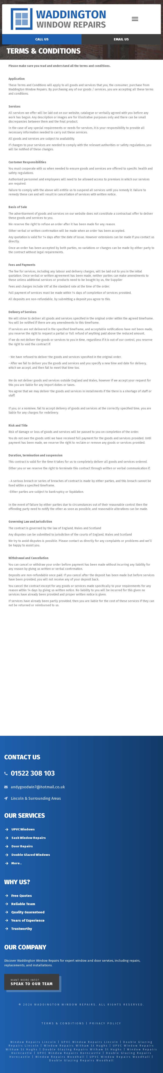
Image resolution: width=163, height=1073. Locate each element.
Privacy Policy (105, 1023)
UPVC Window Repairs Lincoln (89, 1042)
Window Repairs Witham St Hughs (76, 1045)
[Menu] (135, 19)
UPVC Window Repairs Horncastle (69, 1053)
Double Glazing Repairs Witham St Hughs (82, 1049)
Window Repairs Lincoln (33, 1042)
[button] (31, 982)
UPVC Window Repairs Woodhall (120, 1056)
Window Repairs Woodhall (60, 1056)
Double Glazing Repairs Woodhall (81, 1060)
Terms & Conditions (63, 1023)
